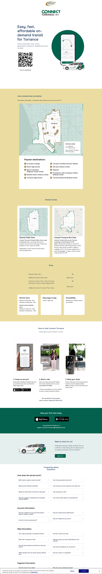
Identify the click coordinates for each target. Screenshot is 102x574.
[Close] (99, 571)
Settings (72, 571)
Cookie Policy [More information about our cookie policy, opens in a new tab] (34, 572)
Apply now (60, 456)
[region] (51, 571)
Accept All (83, 571)
